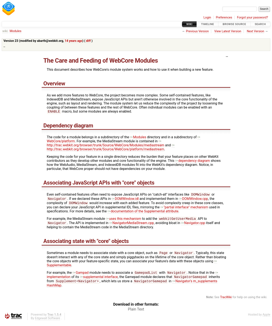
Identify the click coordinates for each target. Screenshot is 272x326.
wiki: (5, 31)
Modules (15, 31)
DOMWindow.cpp (193, 200)
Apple (266, 319)
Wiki (189, 24)
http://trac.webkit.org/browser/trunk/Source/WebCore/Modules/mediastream (105, 144)
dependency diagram (192, 161)
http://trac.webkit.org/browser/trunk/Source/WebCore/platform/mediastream (111, 148)
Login (207, 17)
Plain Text (136, 313)
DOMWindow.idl (125, 200)
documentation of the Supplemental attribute (143, 213)
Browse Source (234, 24)
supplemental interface (99, 281)
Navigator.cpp (193, 225)
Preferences (224, 17)
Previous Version (197, 31)
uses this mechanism (123, 221)
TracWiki (226, 301)
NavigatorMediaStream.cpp (131, 225)
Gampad (80, 276)
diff (88, 41)
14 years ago (73, 41)
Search (260, 24)
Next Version (255, 31)
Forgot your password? (252, 17)
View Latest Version (227, 31)
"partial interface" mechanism (184, 209)
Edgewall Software (47, 322)
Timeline (207, 24)
